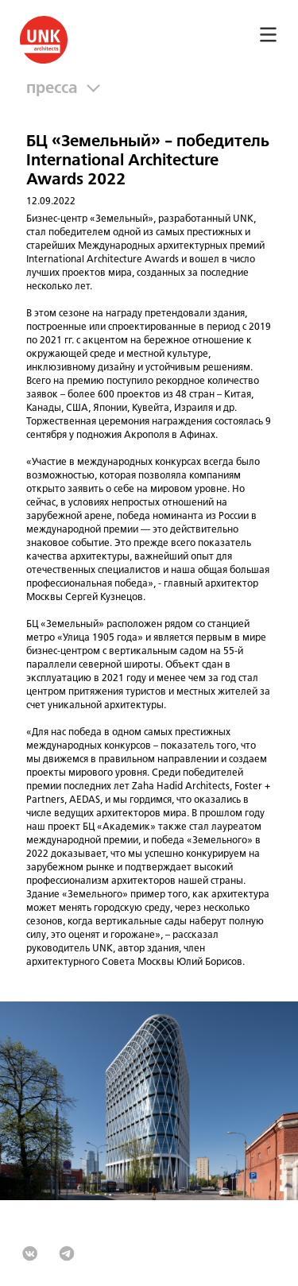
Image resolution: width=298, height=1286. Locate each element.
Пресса (56, 88)
